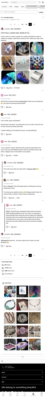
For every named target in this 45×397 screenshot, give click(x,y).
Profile (10, 6)
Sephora (4, 2)
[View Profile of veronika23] (8, 29)
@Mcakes (4, 240)
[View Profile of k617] (7, 114)
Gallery (22, 6)
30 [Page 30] (26, 24)
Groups (16, 6)
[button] (22, 63)
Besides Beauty (9, 17)
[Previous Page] (10, 24)
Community (33, 395)
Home (3, 395)
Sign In (24, 394)
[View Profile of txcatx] (7, 141)
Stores (41, 395)
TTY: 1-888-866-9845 (9, 367)
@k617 (34, 169)
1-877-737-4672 (8, 366)
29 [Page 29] (22, 24)
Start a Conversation (32, 6)
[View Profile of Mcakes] (8, 95)
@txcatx (29, 169)
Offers (17, 395)
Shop (10, 395)
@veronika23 (23, 101)
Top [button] (2, 361)
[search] (23, 2)
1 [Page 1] (14, 24)
